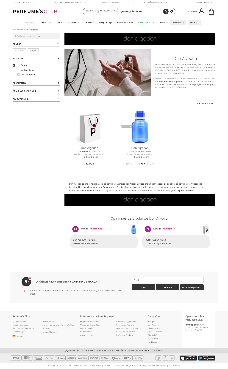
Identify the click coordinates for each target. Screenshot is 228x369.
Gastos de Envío (87, 335)
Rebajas (151, 321)
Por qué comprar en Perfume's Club (58, 324)
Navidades (152, 342)
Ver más (163, 22)
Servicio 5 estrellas (112, 2)
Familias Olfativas (36, 90)
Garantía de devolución (155, 2)
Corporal (74, 22)
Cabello (89, 22)
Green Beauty (146, 22)
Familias (36, 58)
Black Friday (153, 338)
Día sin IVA (152, 335)
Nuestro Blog (48, 321)
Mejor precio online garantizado (71, 2)
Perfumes (46, 22)
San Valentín (153, 324)
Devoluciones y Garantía (127, 328)
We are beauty (86, 328)
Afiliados (46, 328)
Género (36, 44)
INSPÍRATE (91, 11)
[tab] (36, 43)
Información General (125, 324)
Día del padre (154, 328)
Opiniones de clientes (89, 324)
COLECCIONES (36, 99)
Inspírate (178, 22)
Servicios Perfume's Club (23, 328)
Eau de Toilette (26, 74)
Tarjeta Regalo (19, 331)
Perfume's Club (19, 29)
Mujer (33, 50)
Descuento (36, 83)
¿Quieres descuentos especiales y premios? (114, 350)
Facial (60, 22)
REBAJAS (30, 22)
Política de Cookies (124, 335)
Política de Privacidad (125, 331)
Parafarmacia (125, 22)
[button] (66, 240)
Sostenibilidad (86, 331)
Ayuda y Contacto (21, 2)
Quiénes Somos (19, 321)
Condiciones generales (126, 321)
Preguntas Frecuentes (89, 321)
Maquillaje (105, 22)
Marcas (194, 22)
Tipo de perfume (24, 70)
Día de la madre (155, 331)
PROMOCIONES (109, 11)
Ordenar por (206, 103)
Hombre (19, 50)
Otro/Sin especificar (191, 287)
